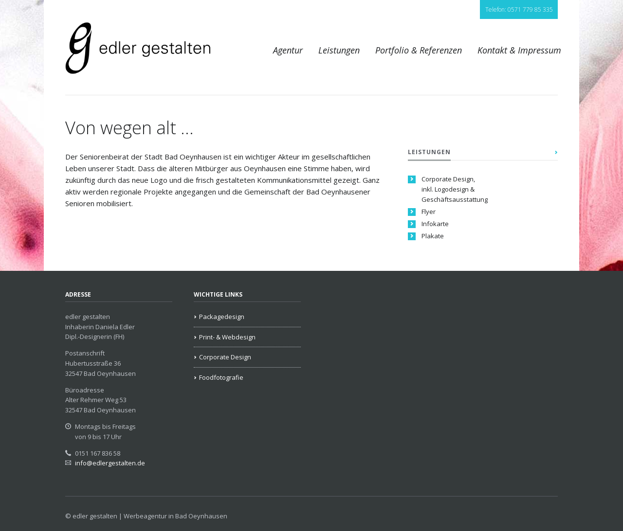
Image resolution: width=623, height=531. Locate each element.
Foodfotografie (221, 377)
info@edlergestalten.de (110, 463)
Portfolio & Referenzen (418, 50)
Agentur (288, 50)
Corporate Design (225, 357)
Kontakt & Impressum (519, 50)
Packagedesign (221, 316)
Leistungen (339, 50)
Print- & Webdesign (227, 337)
